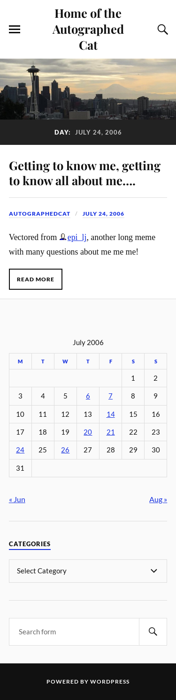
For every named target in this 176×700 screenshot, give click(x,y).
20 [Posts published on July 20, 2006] (88, 432)
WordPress (110, 681)
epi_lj (77, 237)
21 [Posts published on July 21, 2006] (111, 432)
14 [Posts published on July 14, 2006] (111, 414)
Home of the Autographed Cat (88, 29)
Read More (35, 279)
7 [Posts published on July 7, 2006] (110, 396)
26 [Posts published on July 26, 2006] (65, 450)
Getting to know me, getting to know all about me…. (85, 172)
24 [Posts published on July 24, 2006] (20, 450)
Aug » (158, 499)
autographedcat (39, 213)
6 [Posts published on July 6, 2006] (88, 396)
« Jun (17, 499)
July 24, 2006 (103, 213)
